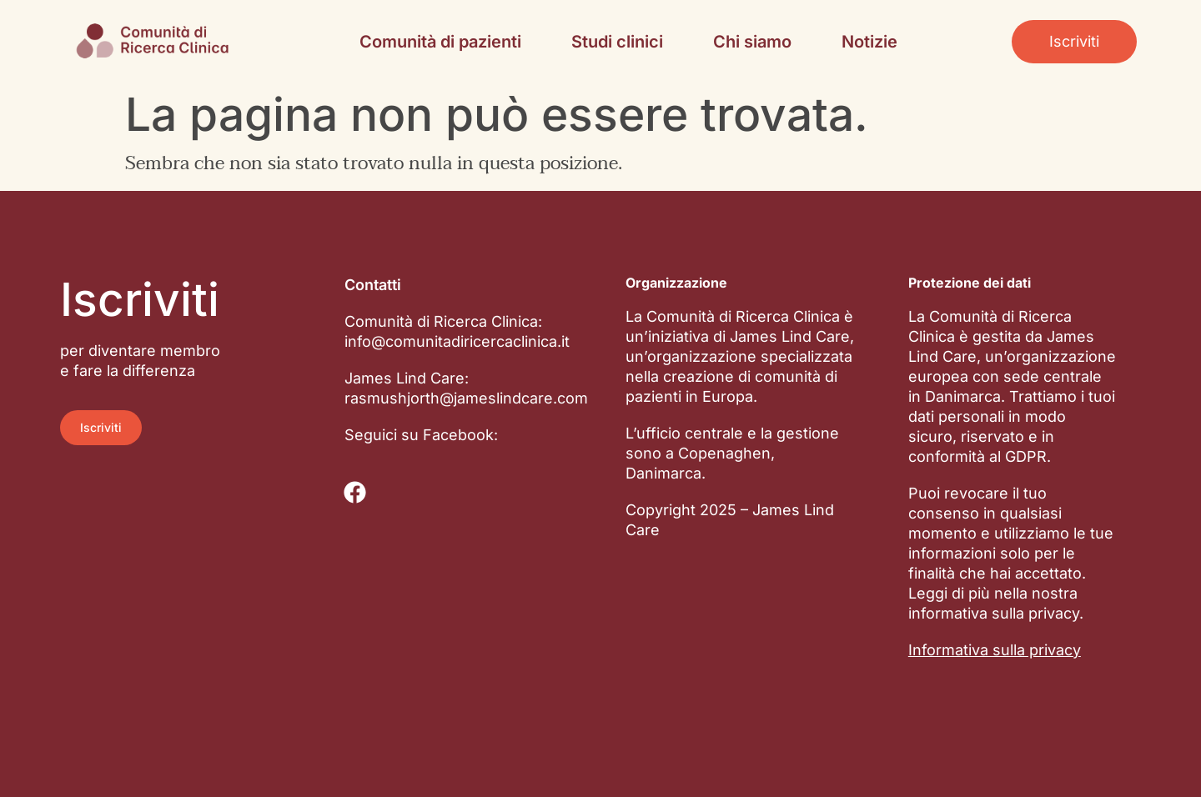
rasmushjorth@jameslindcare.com (466, 398)
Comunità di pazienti (440, 42)
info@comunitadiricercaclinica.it (457, 341)
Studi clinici (617, 42)
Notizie (869, 42)
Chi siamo (752, 42)
